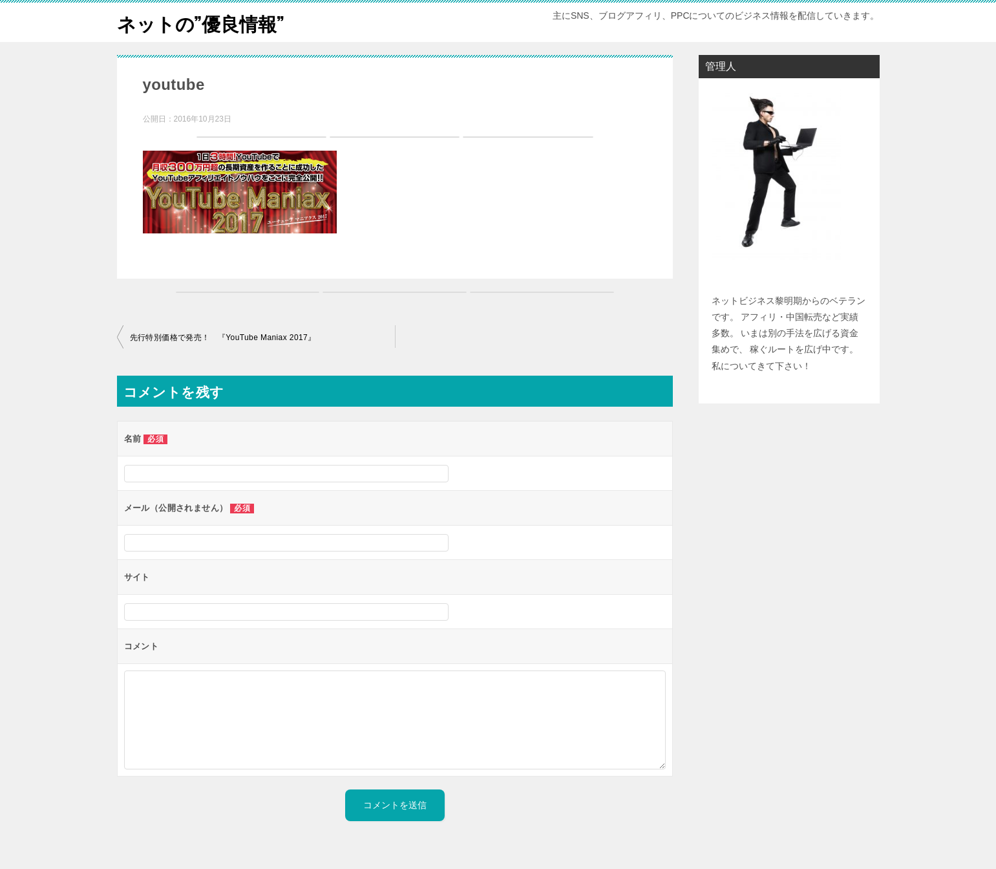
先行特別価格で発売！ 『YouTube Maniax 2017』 (223, 337)
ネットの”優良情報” (203, 22)
